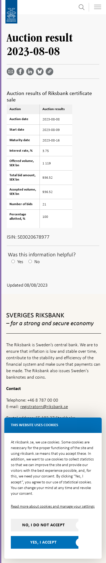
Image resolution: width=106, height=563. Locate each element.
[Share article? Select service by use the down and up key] (31, 71)
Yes (20, 261)
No (37, 261)
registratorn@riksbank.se (44, 406)
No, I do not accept (43, 525)
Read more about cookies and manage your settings (53, 506)
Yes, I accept (43, 542)
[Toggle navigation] (97, 7)
